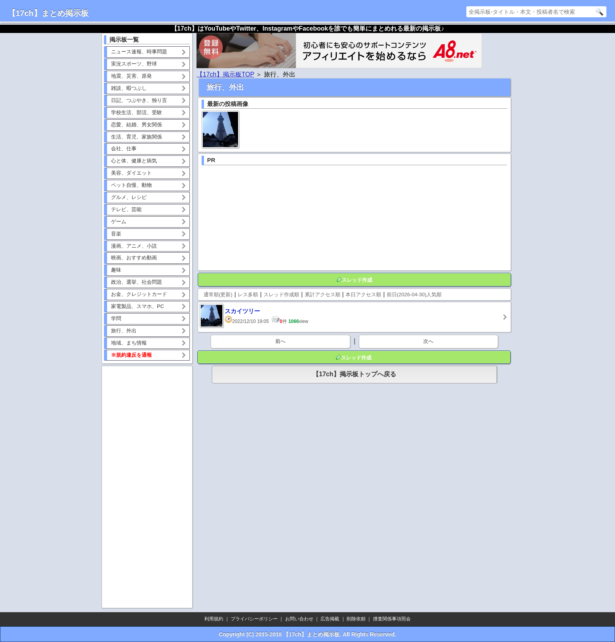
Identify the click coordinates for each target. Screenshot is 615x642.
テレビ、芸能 (126, 209)
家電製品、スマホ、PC (137, 306)
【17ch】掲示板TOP (225, 74)
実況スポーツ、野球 (134, 64)
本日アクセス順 (363, 294)
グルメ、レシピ (129, 197)
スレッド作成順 (281, 294)
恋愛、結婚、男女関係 (136, 125)
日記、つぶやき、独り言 (139, 100)
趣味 (116, 270)
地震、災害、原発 (131, 76)
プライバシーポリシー (254, 619)
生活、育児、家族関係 (136, 137)
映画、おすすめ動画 (134, 258)
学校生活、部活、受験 (136, 112)
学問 (116, 318)
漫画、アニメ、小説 (134, 246)
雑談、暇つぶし (129, 88)
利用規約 (213, 619)
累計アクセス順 (322, 294)
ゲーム (118, 221)
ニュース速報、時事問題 (139, 52)
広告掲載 (329, 619)
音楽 (116, 234)
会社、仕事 (123, 148)
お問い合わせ (299, 619)
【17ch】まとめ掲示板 (48, 13)
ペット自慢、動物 (131, 185)
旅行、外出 (123, 331)
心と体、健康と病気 (134, 161)
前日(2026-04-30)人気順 (414, 294)
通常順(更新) (218, 294)
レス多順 (248, 294)
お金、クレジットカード (139, 294)
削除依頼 (356, 619)
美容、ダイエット (131, 173)
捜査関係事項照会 (392, 619)
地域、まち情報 (129, 343)
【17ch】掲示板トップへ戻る (354, 374)
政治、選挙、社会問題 (136, 282)
